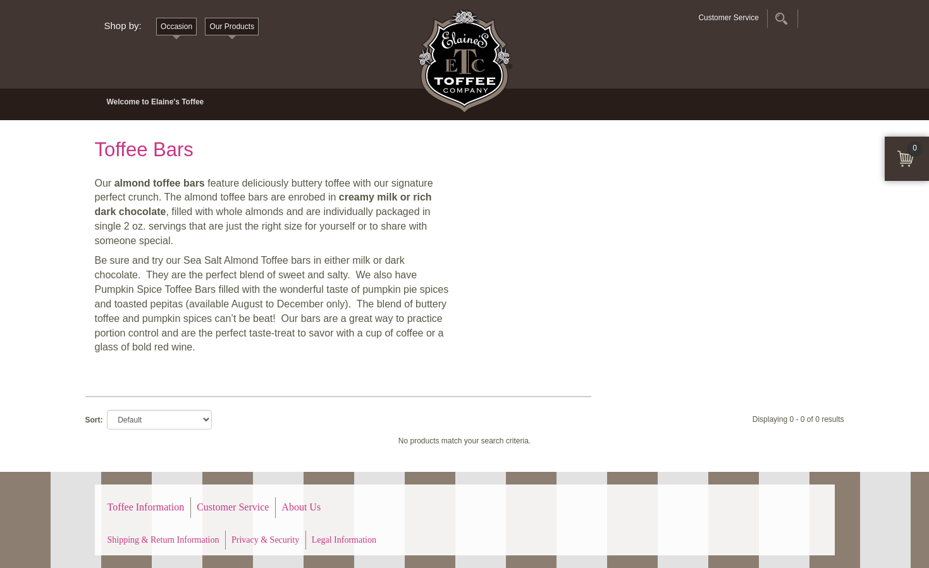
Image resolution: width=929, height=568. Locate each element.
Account (812, 19)
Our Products (231, 26)
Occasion (176, 26)
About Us (301, 507)
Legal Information (344, 540)
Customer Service (728, 17)
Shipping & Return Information (163, 540)
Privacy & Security (265, 540)
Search (781, 19)
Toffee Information (146, 507)
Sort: (94, 420)
